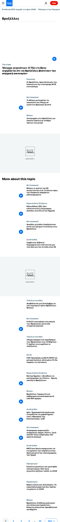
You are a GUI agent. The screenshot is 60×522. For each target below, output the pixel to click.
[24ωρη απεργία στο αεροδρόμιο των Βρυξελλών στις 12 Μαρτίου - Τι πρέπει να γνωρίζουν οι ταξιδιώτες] (42, 345)
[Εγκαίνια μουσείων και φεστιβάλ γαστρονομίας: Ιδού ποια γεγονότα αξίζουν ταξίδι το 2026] (42, 471)
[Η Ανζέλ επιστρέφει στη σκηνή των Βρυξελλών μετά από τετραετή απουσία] (42, 326)
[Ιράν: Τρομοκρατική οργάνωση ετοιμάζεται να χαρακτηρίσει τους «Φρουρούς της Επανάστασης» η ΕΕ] (42, 417)
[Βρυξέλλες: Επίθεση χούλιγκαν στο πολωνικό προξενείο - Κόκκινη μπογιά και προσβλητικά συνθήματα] (42, 508)
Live (54, 3)
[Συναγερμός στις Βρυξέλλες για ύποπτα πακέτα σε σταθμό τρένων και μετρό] (42, 123)
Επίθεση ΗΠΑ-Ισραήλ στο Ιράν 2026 (19, 9)
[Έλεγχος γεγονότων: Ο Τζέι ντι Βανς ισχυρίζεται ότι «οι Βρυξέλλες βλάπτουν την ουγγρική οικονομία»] (30, 70)
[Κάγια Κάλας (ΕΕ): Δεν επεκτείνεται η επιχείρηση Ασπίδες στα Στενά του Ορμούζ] (42, 211)
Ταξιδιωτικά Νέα (35, 300)
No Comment (33, 97)
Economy (31, 79)
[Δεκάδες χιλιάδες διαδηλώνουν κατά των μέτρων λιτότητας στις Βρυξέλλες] (42, 229)
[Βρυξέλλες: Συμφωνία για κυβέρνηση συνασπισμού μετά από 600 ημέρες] (42, 399)
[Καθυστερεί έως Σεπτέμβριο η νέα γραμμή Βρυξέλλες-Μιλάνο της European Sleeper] (42, 308)
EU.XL (29, 355)
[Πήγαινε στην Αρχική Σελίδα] (9, 3)
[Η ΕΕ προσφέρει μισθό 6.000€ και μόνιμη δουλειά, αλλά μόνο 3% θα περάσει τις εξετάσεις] (42, 363)
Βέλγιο (30, 115)
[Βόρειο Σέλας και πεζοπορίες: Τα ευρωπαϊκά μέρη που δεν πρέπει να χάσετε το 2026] (42, 490)
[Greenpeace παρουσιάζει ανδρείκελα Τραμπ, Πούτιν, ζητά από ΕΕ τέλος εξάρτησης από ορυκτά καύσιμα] (42, 435)
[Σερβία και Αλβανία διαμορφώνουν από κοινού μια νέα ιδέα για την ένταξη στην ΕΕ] (42, 247)
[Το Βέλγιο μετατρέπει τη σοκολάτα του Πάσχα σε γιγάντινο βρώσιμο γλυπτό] (42, 105)
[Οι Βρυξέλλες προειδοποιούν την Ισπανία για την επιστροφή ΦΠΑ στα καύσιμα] (42, 87)
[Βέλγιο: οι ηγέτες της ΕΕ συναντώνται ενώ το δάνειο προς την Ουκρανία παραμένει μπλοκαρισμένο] (42, 193)
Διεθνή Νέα (32, 239)
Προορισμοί (32, 463)
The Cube (6, 64)
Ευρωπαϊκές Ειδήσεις (37, 203)
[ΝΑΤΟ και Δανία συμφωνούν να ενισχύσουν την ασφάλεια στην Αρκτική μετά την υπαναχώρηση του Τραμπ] (42, 453)
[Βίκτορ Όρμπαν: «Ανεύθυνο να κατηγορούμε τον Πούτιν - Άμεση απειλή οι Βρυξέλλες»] (42, 381)
